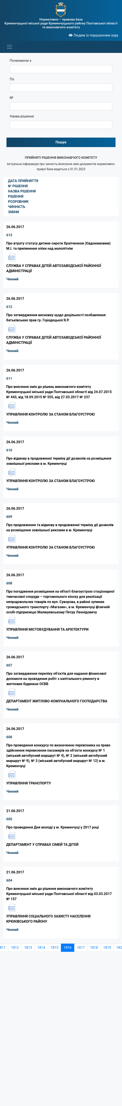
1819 (107, 948)
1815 (54, 948)
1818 (94, 948)
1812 (15, 948)
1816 (67, 948)
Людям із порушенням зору (93, 35)
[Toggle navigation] (9, 47)
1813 (28, 948)
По (12, 79)
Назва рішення (22, 116)
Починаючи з (20, 61)
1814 (41, 948)
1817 (81, 948)
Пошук (61, 142)
